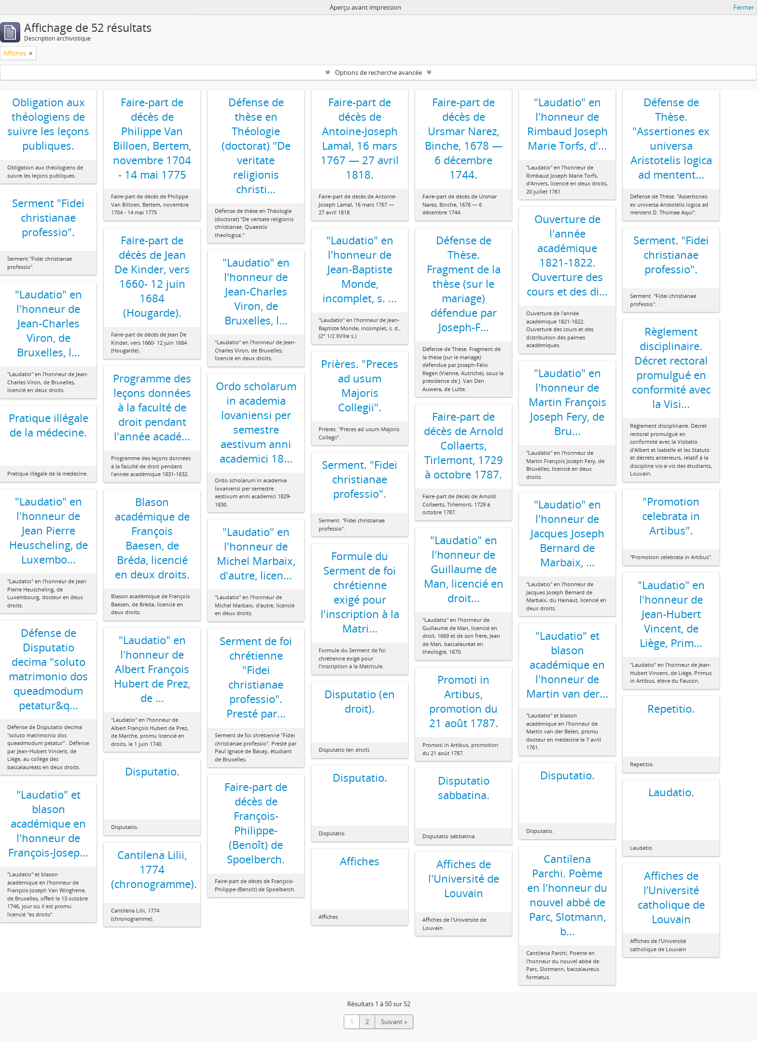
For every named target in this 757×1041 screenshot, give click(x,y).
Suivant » (394, 1021)
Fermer (743, 7)
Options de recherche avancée (378, 72)
